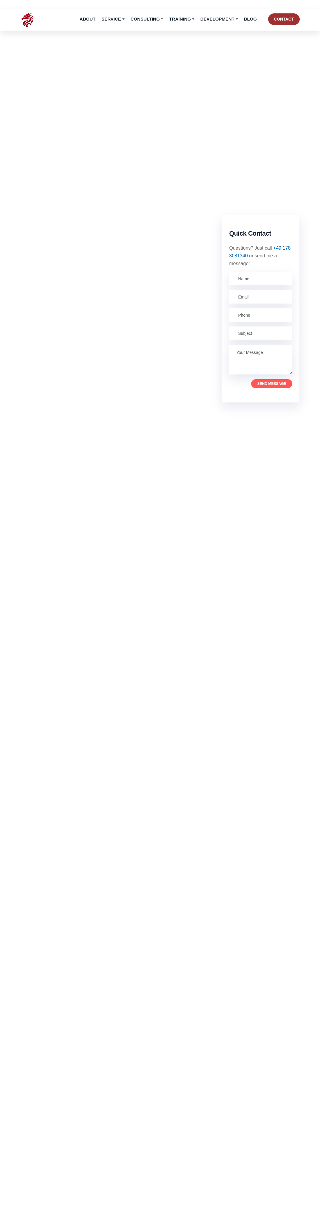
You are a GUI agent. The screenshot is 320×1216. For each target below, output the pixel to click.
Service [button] (111, 18)
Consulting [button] (145, 18)
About (87, 18)
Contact (284, 19)
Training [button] (180, 18)
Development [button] (217, 18)
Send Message (271, 384)
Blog (250, 18)
